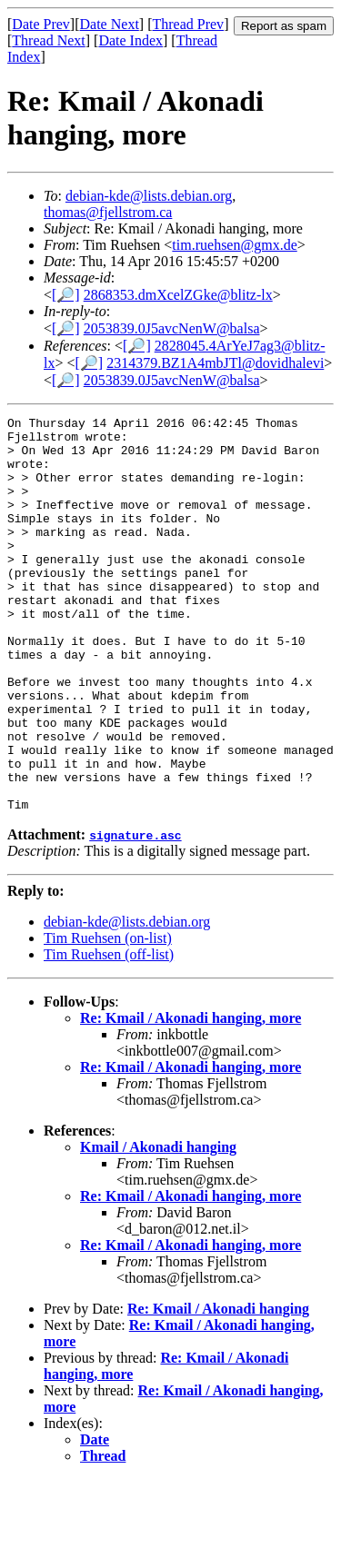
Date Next (109, 24)
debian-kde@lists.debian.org (148, 195)
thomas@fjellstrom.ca (108, 212)
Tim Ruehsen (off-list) (109, 1033)
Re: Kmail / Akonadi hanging (218, 1387)
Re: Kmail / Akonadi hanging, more (190, 1097)
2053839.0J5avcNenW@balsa (172, 328)
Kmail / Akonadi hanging (158, 1226)
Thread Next (48, 40)
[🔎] (66, 295)
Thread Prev (188, 24)
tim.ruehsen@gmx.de (234, 245)
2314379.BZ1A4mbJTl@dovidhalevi (215, 363)
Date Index (130, 40)
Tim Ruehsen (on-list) (108, 1017)
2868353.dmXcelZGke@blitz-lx (178, 295)
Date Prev (41, 24)
